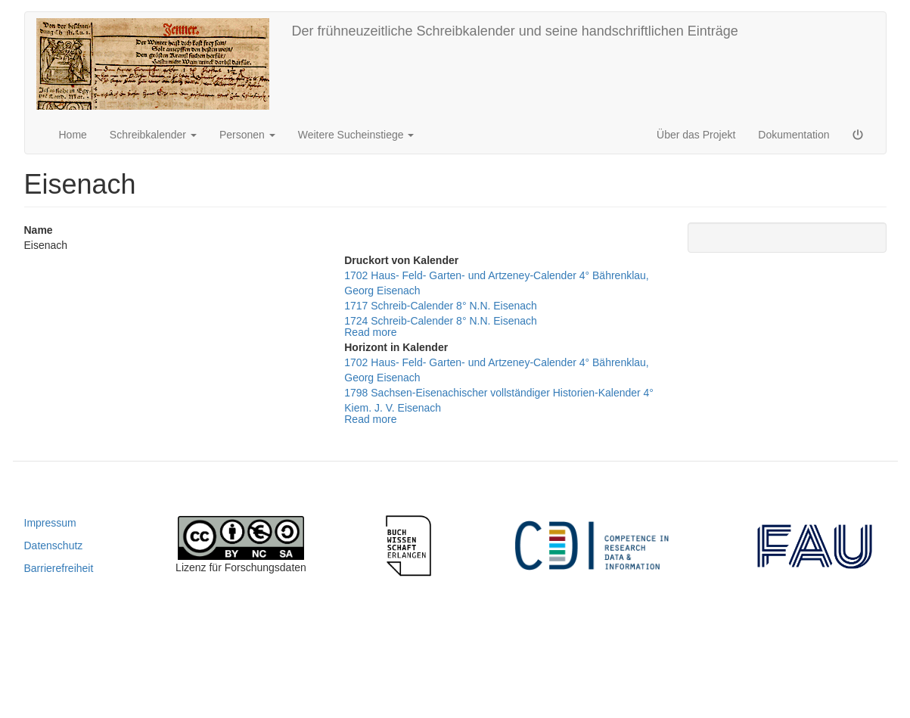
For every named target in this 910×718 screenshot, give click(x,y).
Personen (247, 135)
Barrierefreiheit (59, 568)
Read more (370, 332)
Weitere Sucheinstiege (356, 135)
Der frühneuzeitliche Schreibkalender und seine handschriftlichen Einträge (515, 31)
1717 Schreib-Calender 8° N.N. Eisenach (440, 306)
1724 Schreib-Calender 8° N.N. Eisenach (440, 321)
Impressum (50, 523)
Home (73, 135)
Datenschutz (53, 545)
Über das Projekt (696, 135)
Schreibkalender (153, 135)
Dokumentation (793, 135)
